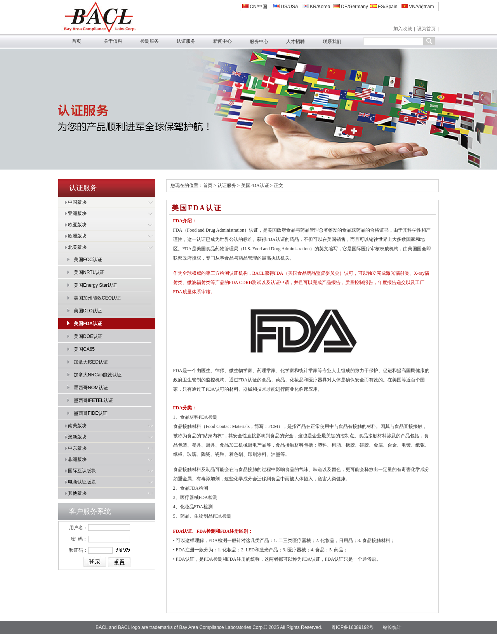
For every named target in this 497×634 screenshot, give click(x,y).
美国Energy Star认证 (95, 285)
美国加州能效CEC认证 (97, 298)
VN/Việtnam (417, 6)
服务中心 (259, 41)
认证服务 (186, 41)
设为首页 (426, 28)
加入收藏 (402, 28)
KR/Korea (316, 6)
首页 (76, 41)
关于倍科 (113, 41)
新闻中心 (222, 41)
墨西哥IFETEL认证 (93, 400)
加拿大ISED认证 (91, 362)
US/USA (285, 6)
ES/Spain (383, 6)
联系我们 (332, 41)
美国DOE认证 (88, 336)
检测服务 (149, 41)
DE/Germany (351, 6)
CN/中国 (254, 6)
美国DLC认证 (88, 311)
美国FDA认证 (88, 323)
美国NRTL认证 (89, 272)
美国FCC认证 (88, 259)
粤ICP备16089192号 (352, 627)
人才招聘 (295, 41)
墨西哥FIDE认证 (91, 413)
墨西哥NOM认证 (91, 387)
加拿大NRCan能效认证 (98, 375)
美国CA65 (84, 349)
